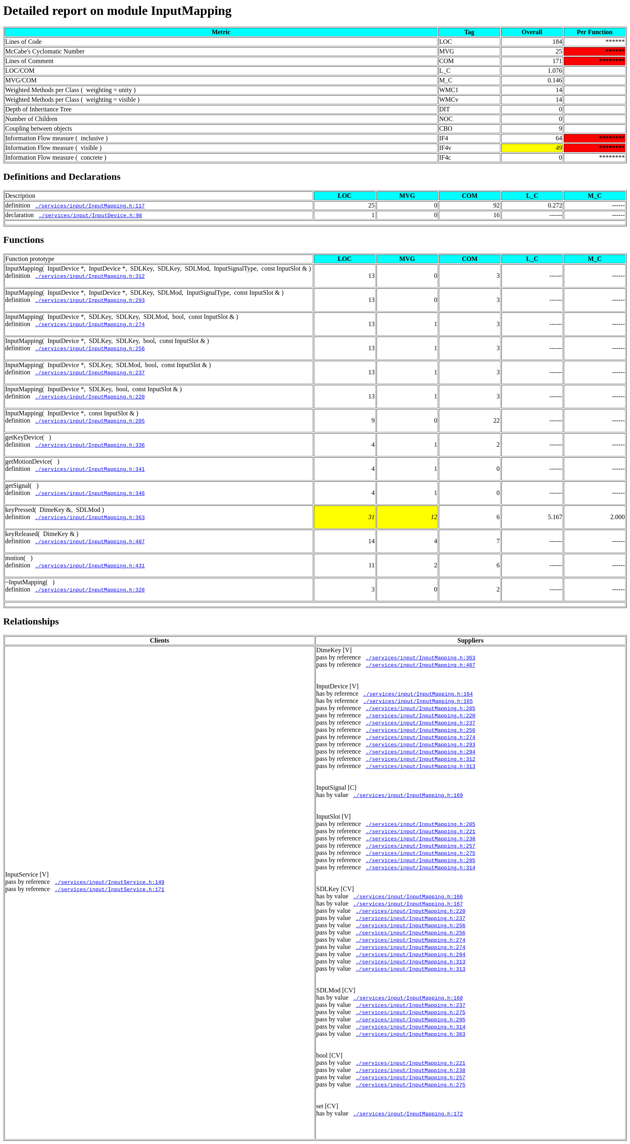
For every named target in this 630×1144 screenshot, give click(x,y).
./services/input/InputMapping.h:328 (90, 589)
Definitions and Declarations (62, 176)
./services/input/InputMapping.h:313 (420, 766)
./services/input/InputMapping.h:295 (420, 860)
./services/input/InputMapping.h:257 (420, 845)
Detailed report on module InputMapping (117, 10)
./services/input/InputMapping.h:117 (90, 205)
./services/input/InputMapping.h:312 (90, 275)
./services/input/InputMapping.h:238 (420, 838)
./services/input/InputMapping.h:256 (90, 348)
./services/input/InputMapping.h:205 (90, 420)
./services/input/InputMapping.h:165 (418, 700)
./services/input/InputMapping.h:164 (418, 693)
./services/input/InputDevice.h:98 (90, 215)
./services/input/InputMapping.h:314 (420, 867)
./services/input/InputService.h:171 (109, 889)
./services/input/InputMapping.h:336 (90, 444)
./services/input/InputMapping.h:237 (90, 372)
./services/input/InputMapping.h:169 (408, 795)
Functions (23, 239)
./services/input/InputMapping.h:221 (420, 831)
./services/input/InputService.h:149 (109, 881)
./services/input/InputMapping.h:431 (90, 565)
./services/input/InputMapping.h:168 (408, 997)
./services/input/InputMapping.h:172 (408, 1113)
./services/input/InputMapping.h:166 (408, 896)
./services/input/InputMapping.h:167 (408, 903)
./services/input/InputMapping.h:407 (90, 541)
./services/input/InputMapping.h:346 (90, 493)
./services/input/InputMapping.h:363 (90, 517)
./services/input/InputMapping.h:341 (90, 468)
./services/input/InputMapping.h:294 (420, 751)
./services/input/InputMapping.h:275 (420, 852)
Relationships (31, 621)
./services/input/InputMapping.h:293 (90, 300)
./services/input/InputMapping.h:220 (90, 396)
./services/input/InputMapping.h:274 (90, 324)
